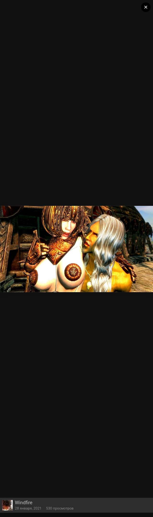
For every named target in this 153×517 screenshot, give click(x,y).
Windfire (23, 502)
